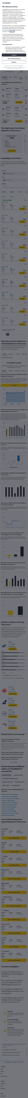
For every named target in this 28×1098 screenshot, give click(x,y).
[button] (14, 55)
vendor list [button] (12, 31)
